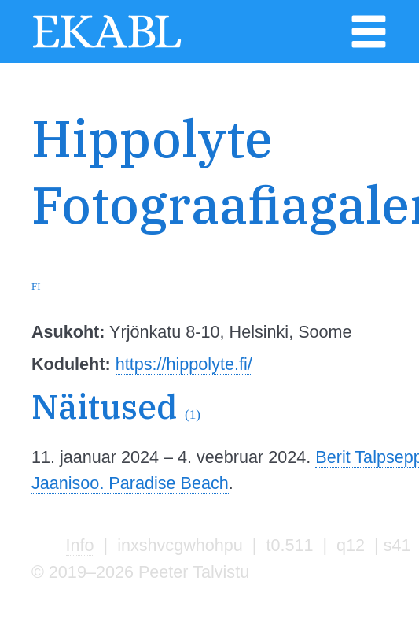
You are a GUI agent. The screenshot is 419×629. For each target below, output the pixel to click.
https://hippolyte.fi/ (184, 364)
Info (80, 545)
